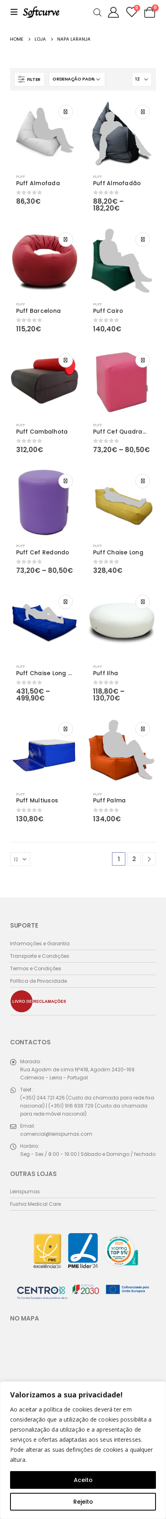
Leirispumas (25, 1191)
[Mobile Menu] (16, 12)
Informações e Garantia (40, 943)
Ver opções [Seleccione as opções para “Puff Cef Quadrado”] (142, 360)
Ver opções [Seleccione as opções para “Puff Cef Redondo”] (65, 481)
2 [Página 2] (134, 859)
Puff (20, 176)
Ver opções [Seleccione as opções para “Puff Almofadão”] (142, 112)
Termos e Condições (35, 968)
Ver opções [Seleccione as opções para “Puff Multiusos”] (65, 729)
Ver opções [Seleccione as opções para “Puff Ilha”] (142, 602)
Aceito (83, 1480)
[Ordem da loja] (77, 79)
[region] (83, 1450)
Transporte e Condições (39, 956)
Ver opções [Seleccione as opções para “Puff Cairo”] (142, 239)
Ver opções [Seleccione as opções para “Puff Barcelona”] (65, 239)
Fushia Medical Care (35, 1204)
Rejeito (83, 1502)
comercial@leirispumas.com (56, 1133)
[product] (44, 133)
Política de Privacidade (38, 981)
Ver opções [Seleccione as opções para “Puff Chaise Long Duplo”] (65, 602)
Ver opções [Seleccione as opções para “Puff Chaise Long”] (142, 481)
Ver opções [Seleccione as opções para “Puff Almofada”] (65, 112)
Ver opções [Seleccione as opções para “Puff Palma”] (142, 729)
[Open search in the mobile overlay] (97, 11)
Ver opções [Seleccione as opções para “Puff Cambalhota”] (65, 360)
